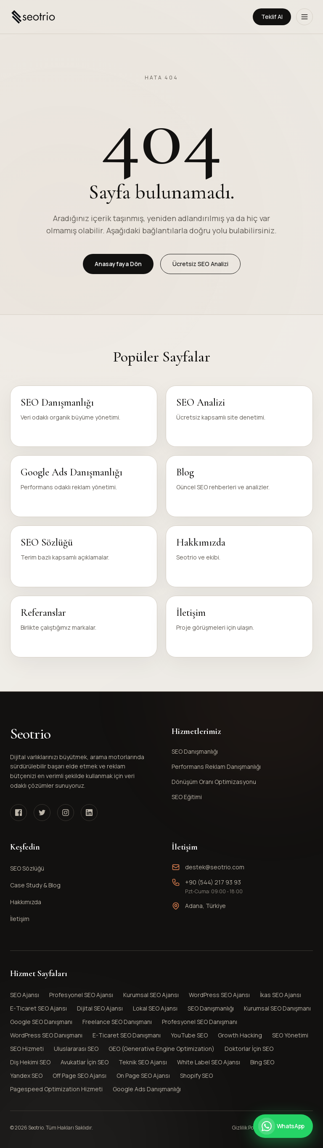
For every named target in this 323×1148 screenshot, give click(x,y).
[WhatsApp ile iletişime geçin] (283, 1126)
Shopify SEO (196, 1075)
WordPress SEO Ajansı (219, 995)
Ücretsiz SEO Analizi (200, 264)
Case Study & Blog (35, 885)
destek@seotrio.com (214, 867)
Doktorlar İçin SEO (249, 1049)
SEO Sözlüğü (27, 868)
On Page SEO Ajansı (143, 1075)
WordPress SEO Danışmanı (46, 1035)
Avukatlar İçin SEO (85, 1062)
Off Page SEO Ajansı (79, 1075)
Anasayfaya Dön (118, 264)
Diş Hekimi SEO (30, 1062)
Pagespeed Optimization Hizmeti (56, 1089)
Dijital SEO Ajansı (100, 1008)
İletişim (19, 919)
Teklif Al (272, 17)
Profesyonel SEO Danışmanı (199, 1022)
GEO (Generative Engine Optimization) (161, 1049)
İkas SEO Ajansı (280, 995)
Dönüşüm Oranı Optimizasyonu (241, 782)
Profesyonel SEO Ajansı (81, 995)
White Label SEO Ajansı (208, 1062)
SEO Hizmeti (27, 1049)
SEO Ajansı (24, 995)
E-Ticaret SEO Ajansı (38, 1008)
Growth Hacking (240, 1035)
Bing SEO (262, 1062)
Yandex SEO (26, 1075)
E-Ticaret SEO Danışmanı (127, 1035)
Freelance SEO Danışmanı (117, 1022)
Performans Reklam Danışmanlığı (241, 767)
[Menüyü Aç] (304, 16)
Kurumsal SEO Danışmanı (277, 1008)
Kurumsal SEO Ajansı (151, 995)
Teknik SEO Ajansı (143, 1062)
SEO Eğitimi (241, 797)
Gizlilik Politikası (250, 1127)
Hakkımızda (25, 902)
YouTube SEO (189, 1035)
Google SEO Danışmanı (41, 1022)
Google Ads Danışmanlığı (147, 1089)
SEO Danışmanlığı (241, 751)
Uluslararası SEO (76, 1049)
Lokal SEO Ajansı (155, 1008)
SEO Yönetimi (290, 1035)
